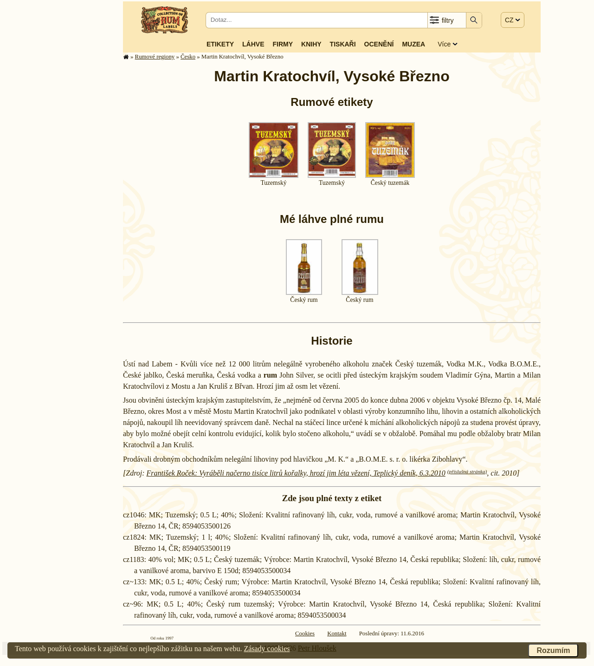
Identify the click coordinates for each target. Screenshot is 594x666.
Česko (188, 56)
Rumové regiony (155, 56)
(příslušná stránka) (467, 471)
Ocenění (379, 44)
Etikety (220, 44)
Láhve (253, 44)
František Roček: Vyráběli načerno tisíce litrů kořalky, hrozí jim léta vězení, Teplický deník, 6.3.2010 (296, 473)
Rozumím (553, 650)
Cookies (305, 633)
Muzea (413, 44)
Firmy (282, 44)
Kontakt (336, 633)
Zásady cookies (267, 649)
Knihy (311, 44)
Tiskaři (343, 44)
